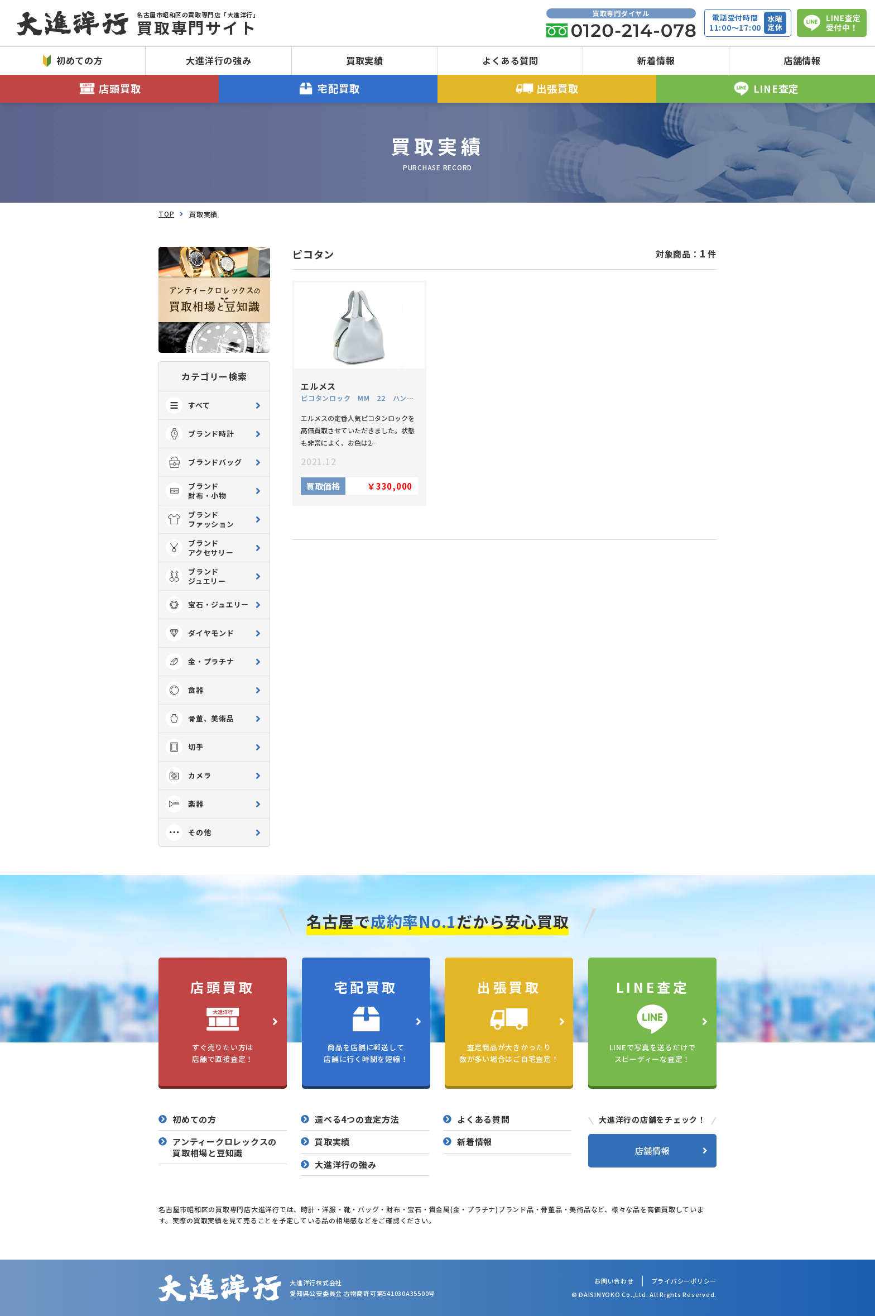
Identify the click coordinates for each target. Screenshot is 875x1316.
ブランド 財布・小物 (196, 491)
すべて (188, 405)
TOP (166, 213)
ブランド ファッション (200, 519)
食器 (185, 690)
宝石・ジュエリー (207, 604)
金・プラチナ (200, 661)
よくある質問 (510, 60)
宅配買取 (328, 88)
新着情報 (656, 60)
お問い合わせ (614, 1280)
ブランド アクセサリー (200, 548)
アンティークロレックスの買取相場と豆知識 (224, 1147)
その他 (188, 832)
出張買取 (547, 88)
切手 (185, 747)
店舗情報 (802, 60)
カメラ (188, 775)
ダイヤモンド (200, 633)
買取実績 (364, 60)
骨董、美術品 (200, 718)
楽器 (185, 804)
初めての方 (73, 60)
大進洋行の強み (218, 60)
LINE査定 (765, 88)
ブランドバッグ (204, 462)
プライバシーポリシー (684, 1280)
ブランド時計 (200, 433)
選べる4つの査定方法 (357, 1119)
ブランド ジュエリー (196, 576)
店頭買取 (109, 88)
